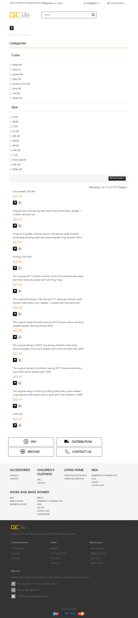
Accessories (20, 470)
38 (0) (15, 141)
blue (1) (16, 69)
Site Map (15, 559)
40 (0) (15, 145)
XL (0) (15, 131)
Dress (40, 498)
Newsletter (96, 563)
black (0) (17, 65)
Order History (98, 554)
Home (13, 35)
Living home (74, 470)
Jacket (95, 482)
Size (14, 107)
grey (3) (16, 79)
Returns (15, 554)
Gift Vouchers (58, 554)
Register (48, 3)
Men (94, 470)
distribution (78, 441)
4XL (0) (16, 150)
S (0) (14, 117)
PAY (30, 441)
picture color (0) (21, 84)
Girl (39, 480)
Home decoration (74, 479)
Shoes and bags (23, 492)
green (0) (17, 74)
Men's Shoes (16, 501)
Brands (55, 549)
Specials (55, 563)
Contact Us (17, 549)
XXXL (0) (17, 169)
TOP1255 (18, 414)
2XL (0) (16, 136)
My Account (97, 549)
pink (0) (16, 89)
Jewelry (14, 479)
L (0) (14, 126)
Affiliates (56, 559)
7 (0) (14, 155)
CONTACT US (78, 451)
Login (60, 3)
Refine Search (117, 178)
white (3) (17, 98)
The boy (41, 483)
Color (16, 55)
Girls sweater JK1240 (24, 191)
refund (30, 451)
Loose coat (97, 485)
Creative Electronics (75, 476)
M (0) (15, 122)
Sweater (25, 35)
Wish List (95, 559)
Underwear (43, 514)
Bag (12, 498)
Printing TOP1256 (22, 257)
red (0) (16, 93)
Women (43, 492)
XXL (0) (16, 165)
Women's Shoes (18, 505)
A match (14, 476)
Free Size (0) (19, 160)
